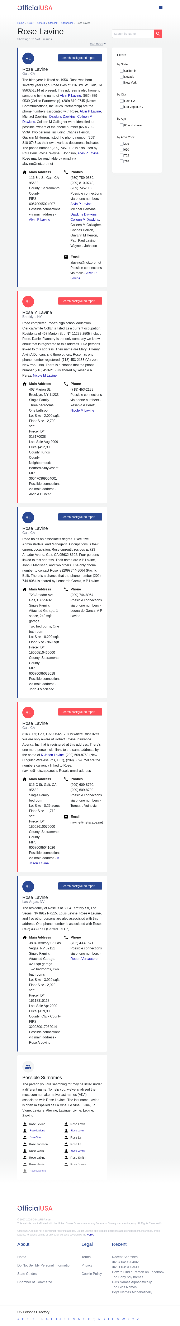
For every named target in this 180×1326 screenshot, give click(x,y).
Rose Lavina (74, 1150)
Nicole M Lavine (45, 375)
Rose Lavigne (33, 1130)
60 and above (133, 125)
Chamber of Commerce (34, 1282)
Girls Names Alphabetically (132, 1282)
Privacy (87, 1265)
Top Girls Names (124, 1287)
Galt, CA (129, 101)
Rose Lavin (74, 1130)
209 (126, 144)
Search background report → (80, 57)
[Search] (133, 34)
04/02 (134, 1262)
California (130, 71)
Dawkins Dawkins (62, 116)
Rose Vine (31, 1137)
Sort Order (96, 44)
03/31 (125, 1267)
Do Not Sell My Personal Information (44, 1265)
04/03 (125, 1262)
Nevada (129, 77)
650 (126, 149)
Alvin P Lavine (70, 95)
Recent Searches (125, 1257)
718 (126, 161)
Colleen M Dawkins (84, 219)
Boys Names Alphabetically (132, 1292)
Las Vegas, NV (134, 107)
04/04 (116, 1262)
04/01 (116, 1267)
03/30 (134, 1267)
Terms (86, 1257)
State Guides (27, 1274)
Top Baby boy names (127, 1277)
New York (130, 82)
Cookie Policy (92, 1274)
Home (21, 1257)
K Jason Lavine (52, 755)
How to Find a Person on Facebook (138, 1272)
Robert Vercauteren (84, 959)
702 (126, 155)
